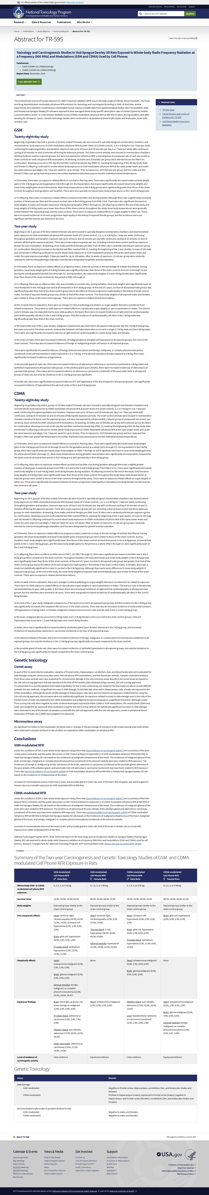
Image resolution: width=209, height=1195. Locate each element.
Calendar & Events (155, 7)
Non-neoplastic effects (28, 915)
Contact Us (80, 1157)
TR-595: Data (168, 109)
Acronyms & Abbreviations (118, 1160)
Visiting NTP (112, 1170)
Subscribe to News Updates (87, 1170)
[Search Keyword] (163, 13)
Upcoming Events (20, 1157)
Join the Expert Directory (86, 1160)
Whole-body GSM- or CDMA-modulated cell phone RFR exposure (31, 889)
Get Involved (181, 7)
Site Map (110, 1167)
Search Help (112, 1164)
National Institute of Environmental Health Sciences (74, 1191)
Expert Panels (19, 1164)
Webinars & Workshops (23, 1173)
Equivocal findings (26, 1001)
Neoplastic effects (26, 960)
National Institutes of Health (122, 1191)
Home (16, 31)
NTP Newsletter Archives (54, 1170)
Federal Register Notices (54, 1160)
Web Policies (112, 1173)
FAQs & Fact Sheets (52, 1157)
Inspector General (186, 1168)
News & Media (169, 7)
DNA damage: (60, 1091)
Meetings (19, 1160)
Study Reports (43, 31)
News (46, 1167)
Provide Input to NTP (84, 1164)
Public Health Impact (53, 1173)
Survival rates (24, 899)
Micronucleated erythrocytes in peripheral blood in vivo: (60, 1114)
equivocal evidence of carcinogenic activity (45, 771)
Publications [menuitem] (64, 22)
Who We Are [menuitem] (83, 22)
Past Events (18, 1177)
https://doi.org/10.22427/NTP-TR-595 (123, 843)
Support (192, 7)
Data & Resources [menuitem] (41, 22)
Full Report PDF (27, 81)
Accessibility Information (117, 1157)
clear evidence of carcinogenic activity (104, 750)
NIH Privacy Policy (185, 1174)
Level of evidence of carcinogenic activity (27, 1059)
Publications (28, 31)
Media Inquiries (50, 1164)
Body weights (24, 905)
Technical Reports (61, 31)
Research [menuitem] (19, 22)
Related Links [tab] (168, 102)
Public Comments (83, 1167)
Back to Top (23, 1137)
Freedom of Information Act (181, 1164)
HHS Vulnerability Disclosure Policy (178, 1171)
